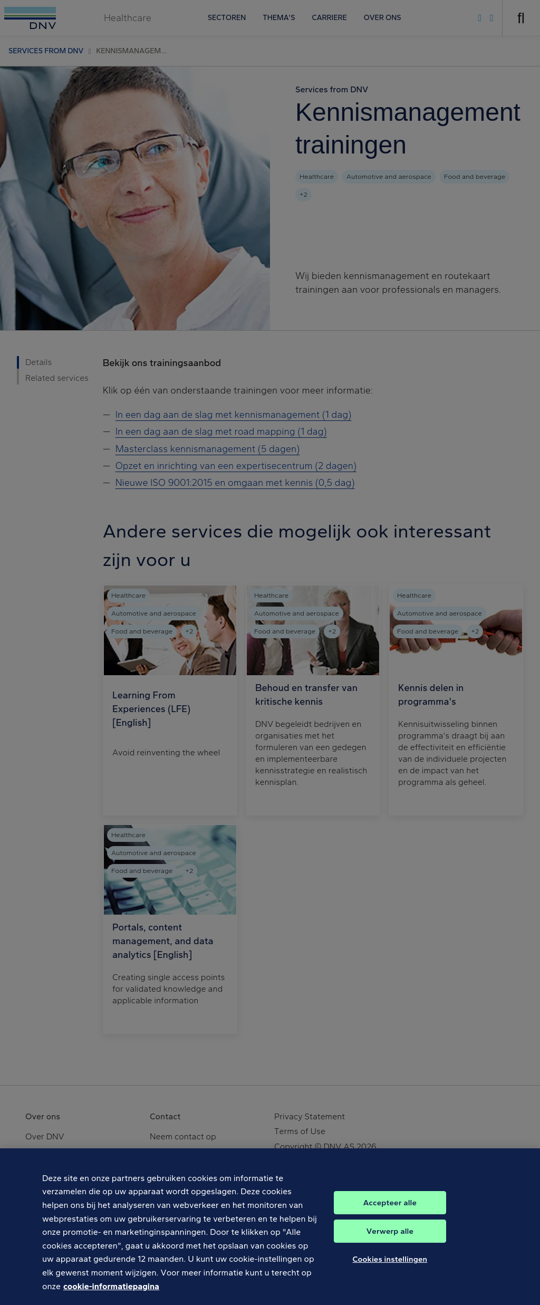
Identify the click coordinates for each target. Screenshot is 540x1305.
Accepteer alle (390, 1210)
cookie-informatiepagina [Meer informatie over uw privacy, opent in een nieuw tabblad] (111, 1294)
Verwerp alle (390, 1239)
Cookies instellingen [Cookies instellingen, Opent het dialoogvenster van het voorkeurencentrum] (390, 1267)
